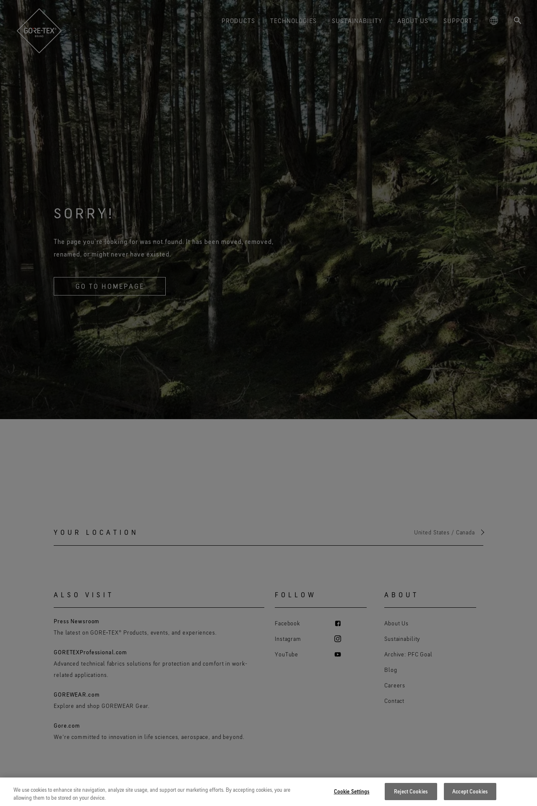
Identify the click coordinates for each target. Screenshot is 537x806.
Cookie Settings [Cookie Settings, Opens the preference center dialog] (352, 796)
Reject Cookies (411, 796)
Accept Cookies (469, 796)
